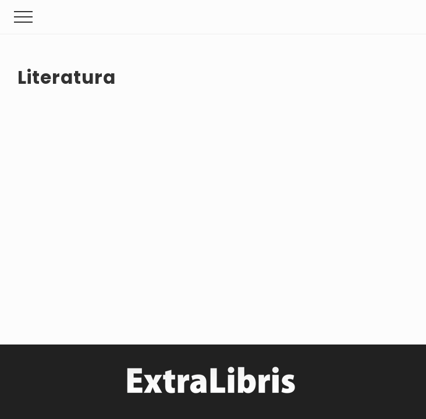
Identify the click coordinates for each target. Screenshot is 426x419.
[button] (23, 16)
